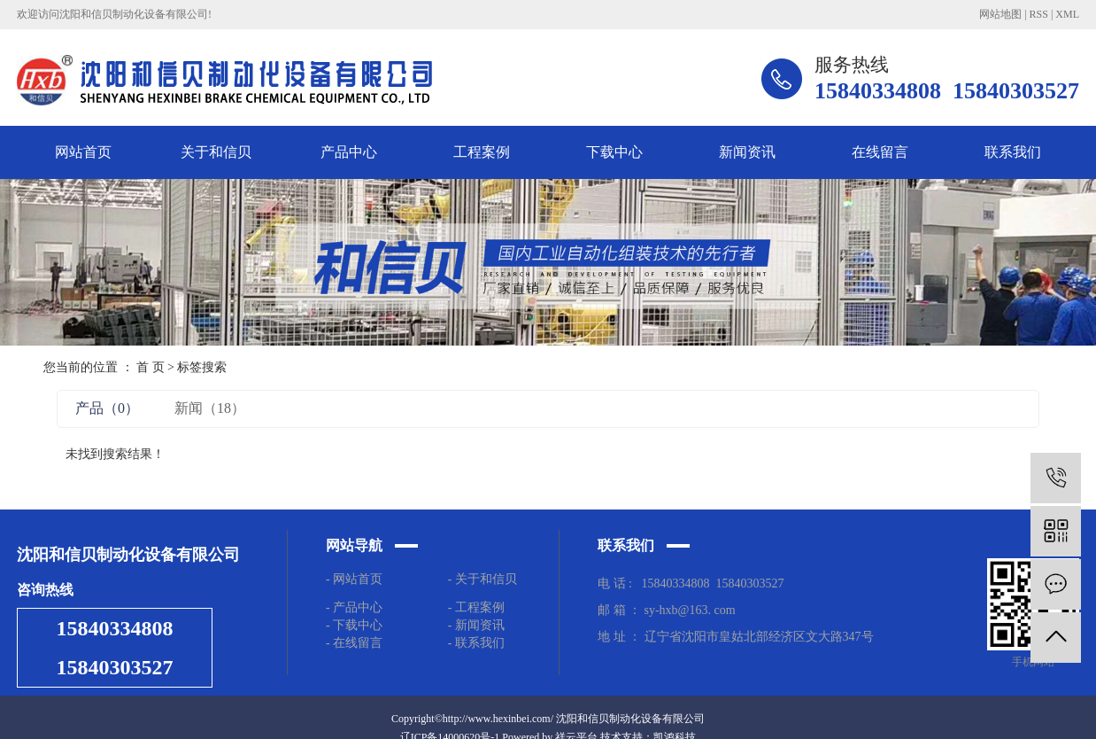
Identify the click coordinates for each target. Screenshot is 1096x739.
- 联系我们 (476, 643)
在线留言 (880, 151)
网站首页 (83, 151)
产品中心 (348, 151)
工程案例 (481, 151)
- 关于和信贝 (482, 579)
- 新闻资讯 (476, 625)
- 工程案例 (476, 607)
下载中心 (614, 151)
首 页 (150, 367)
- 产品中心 (354, 607)
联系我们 (1012, 151)
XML (1067, 14)
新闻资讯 (747, 151)
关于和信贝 (216, 151)
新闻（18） (209, 408)
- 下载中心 (357, 625)
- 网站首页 (354, 579)
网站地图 (1000, 14)
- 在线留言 (354, 643)
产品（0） (107, 408)
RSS (1039, 14)
